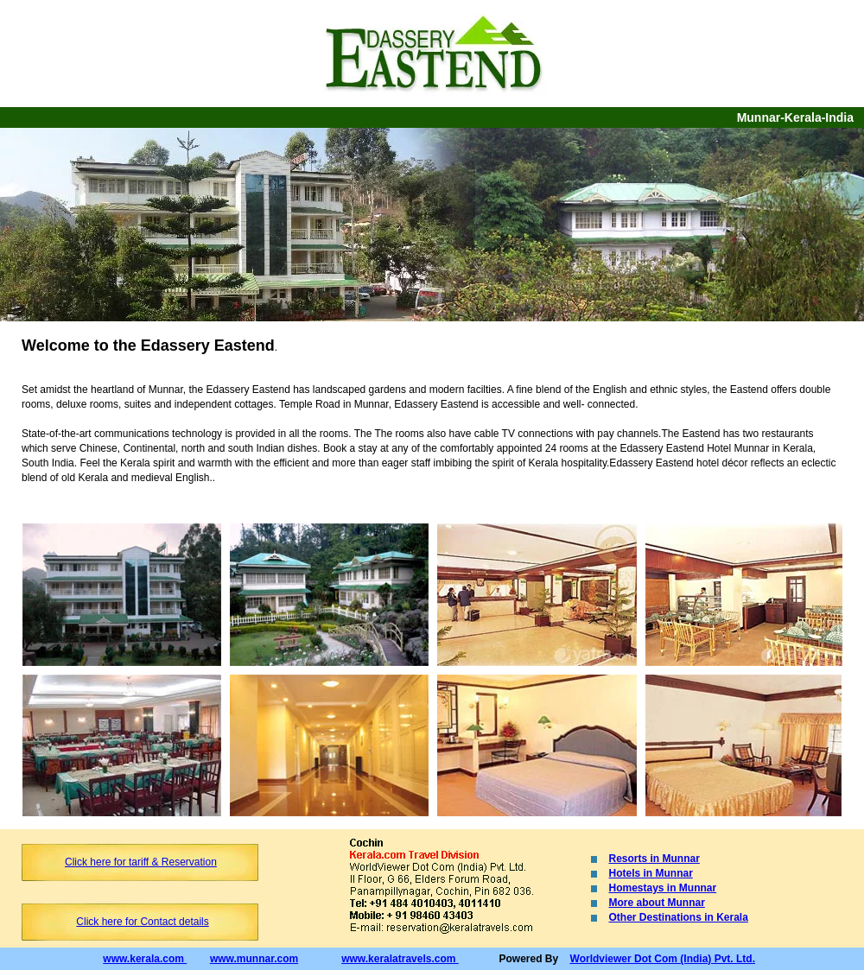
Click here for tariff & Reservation (141, 862)
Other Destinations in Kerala (678, 917)
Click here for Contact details (142, 922)
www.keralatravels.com (400, 959)
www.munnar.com (254, 959)
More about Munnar (657, 903)
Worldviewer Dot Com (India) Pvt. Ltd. (662, 959)
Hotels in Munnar (651, 873)
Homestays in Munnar (663, 888)
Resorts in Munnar (654, 859)
